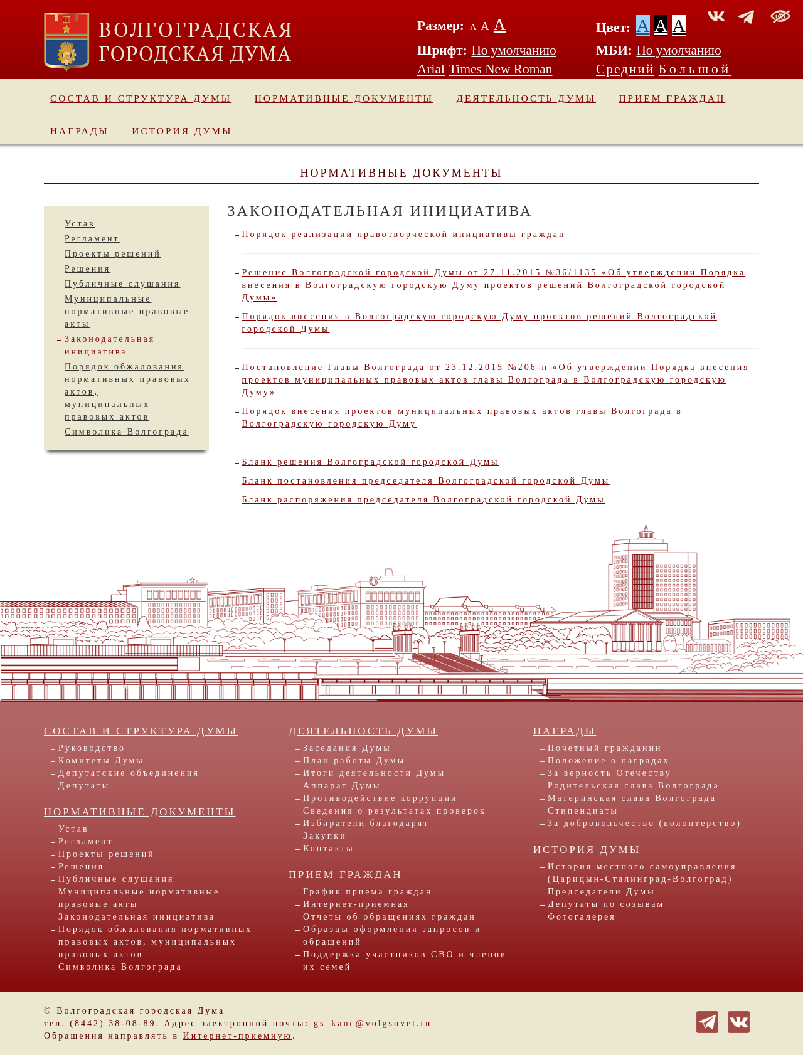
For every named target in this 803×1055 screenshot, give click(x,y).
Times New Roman (500, 69)
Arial (431, 69)
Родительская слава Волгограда (634, 785)
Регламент (92, 238)
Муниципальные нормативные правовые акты (127, 311)
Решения (87, 268)
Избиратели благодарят (366, 823)
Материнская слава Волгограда (632, 798)
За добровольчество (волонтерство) (645, 823)
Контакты (328, 848)
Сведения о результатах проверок (394, 810)
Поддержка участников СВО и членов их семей (405, 961)
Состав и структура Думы (140, 98)
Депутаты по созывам (606, 904)
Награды (79, 130)
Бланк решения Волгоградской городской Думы (370, 462)
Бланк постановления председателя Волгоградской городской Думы (426, 480)
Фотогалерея (582, 916)
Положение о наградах (608, 760)
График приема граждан (367, 891)
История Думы (182, 130)
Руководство (91, 748)
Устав (80, 223)
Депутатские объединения (128, 773)
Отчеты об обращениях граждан (389, 916)
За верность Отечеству (610, 773)
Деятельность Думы (527, 98)
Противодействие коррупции (380, 798)
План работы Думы (354, 760)
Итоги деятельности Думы (374, 773)
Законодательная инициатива (136, 916)
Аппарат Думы (342, 785)
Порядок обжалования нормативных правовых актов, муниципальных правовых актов (155, 942)
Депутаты (84, 785)
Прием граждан (672, 98)
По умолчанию (513, 50)
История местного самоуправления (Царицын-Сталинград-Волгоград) (642, 873)
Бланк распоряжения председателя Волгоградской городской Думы (423, 499)
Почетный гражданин (605, 748)
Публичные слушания (122, 284)
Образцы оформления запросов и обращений (392, 935)
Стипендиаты (583, 810)
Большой (695, 69)
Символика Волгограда (127, 432)
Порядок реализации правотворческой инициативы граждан (404, 234)
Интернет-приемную (237, 1036)
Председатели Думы (602, 891)
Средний (625, 69)
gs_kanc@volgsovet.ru (373, 1023)
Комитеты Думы (101, 760)
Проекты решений (113, 253)
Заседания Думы (347, 748)
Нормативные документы (344, 98)
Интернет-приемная (356, 904)
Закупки (325, 835)
